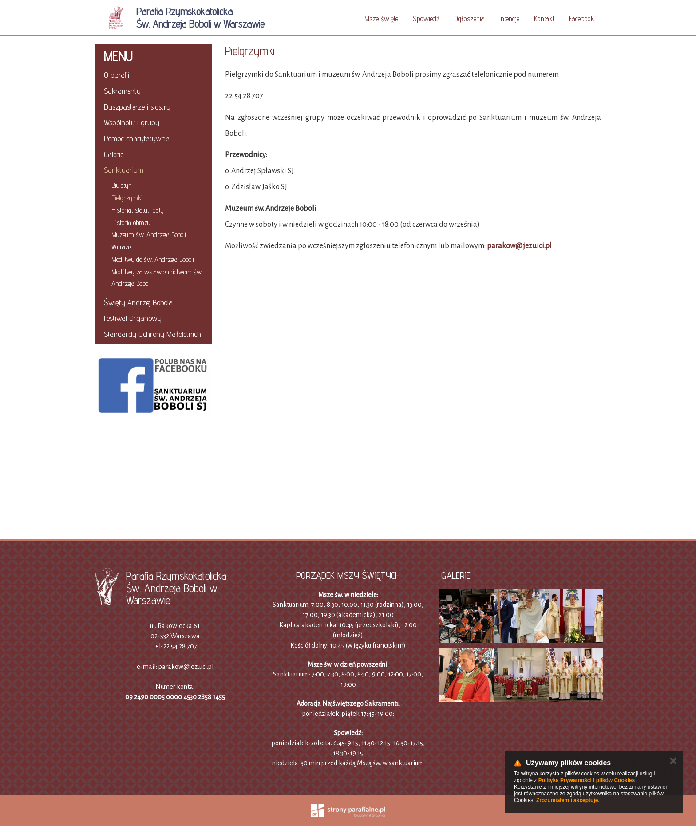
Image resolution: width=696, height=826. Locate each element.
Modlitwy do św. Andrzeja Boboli (152, 259)
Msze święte (381, 18)
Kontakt (544, 18)
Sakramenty (122, 90)
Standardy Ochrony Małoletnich (152, 334)
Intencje (509, 18)
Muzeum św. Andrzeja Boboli (148, 234)
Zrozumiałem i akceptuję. (568, 800)
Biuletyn (121, 185)
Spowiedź (426, 18)
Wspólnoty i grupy (131, 122)
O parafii (116, 74)
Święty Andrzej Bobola (138, 302)
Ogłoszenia (469, 18)
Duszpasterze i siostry (137, 106)
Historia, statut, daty (137, 210)
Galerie (113, 154)
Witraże (121, 247)
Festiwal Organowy (133, 318)
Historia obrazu (130, 222)
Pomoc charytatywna (137, 138)
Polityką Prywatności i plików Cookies (586, 780)
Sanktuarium (123, 169)
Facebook (581, 18)
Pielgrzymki (126, 198)
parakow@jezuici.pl (519, 246)
